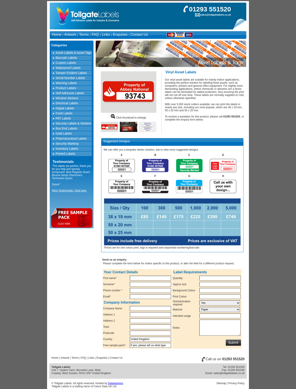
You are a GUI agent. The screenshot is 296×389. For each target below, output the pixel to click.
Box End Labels (66, 128)
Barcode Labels (66, 57)
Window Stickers (67, 98)
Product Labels (66, 88)
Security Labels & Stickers (73, 123)
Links (106, 34)
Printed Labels (65, 153)
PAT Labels (63, 118)
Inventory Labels (67, 148)
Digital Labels (65, 108)
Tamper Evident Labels (71, 73)
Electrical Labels (67, 103)
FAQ (95, 34)
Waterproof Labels (68, 68)
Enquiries (120, 34)
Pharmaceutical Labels (71, 138)
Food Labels (64, 113)
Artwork (70, 34)
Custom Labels (66, 63)
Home (56, 34)
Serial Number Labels (70, 78)
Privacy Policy (236, 383)
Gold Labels (64, 133)
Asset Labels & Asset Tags (74, 52)
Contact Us (139, 34)
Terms (84, 34)
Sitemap (221, 383)
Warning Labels (66, 83)
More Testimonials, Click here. (69, 190)
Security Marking (67, 143)
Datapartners (115, 383)
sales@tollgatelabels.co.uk (215, 14)
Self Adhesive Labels (70, 93)
